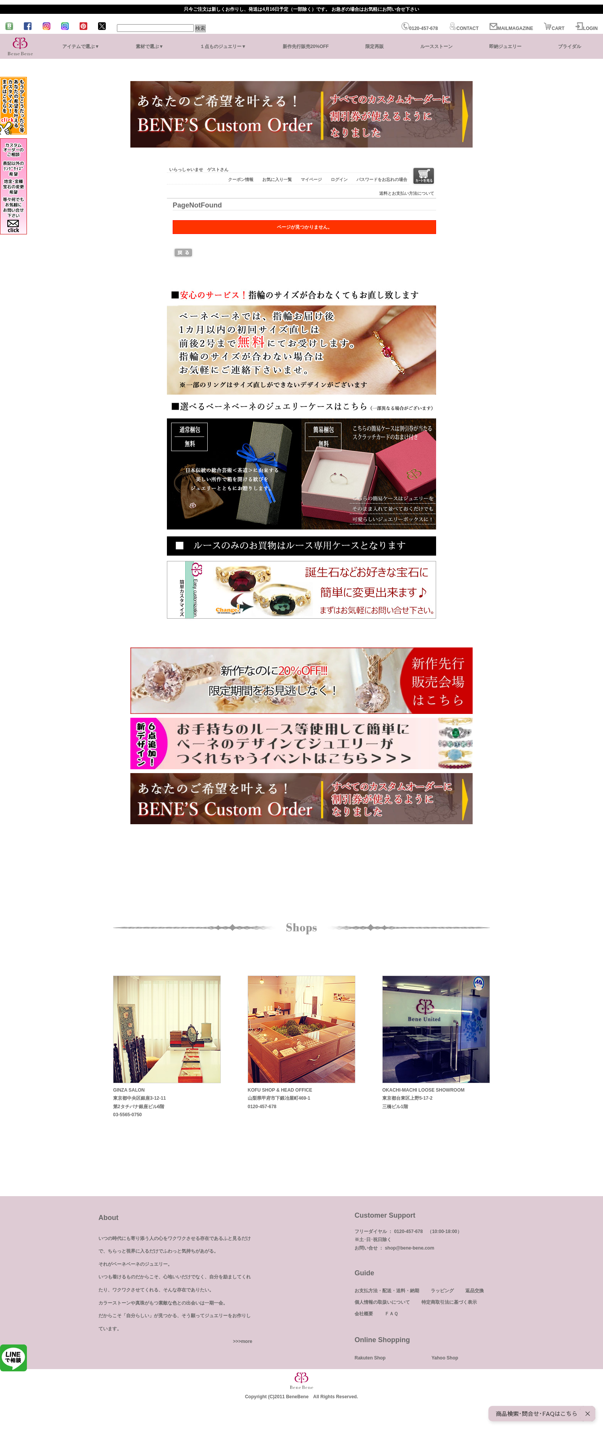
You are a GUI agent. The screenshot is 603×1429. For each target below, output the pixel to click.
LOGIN (586, 28)
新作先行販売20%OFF (306, 46)
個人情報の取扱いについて (382, 1302)
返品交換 (474, 1290)
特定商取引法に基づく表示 (449, 1302)
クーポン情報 (240, 179)
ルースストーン (436, 46)
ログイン (339, 179)
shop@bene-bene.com (409, 1248)
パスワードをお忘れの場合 (381, 179)
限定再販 (374, 46)
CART (554, 28)
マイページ (311, 179)
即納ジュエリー (505, 46)
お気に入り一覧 (277, 179)
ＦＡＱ (391, 1313)
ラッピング (442, 1290)
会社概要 (364, 1313)
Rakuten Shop (370, 1358)
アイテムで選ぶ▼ (80, 46)
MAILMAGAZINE (511, 28)
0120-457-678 (419, 28)
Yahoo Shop (444, 1358)
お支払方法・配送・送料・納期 (387, 1290)
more (246, 1341)
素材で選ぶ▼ (149, 46)
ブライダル (569, 46)
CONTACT (464, 28)
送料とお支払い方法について (406, 193)
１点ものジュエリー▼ (223, 46)
